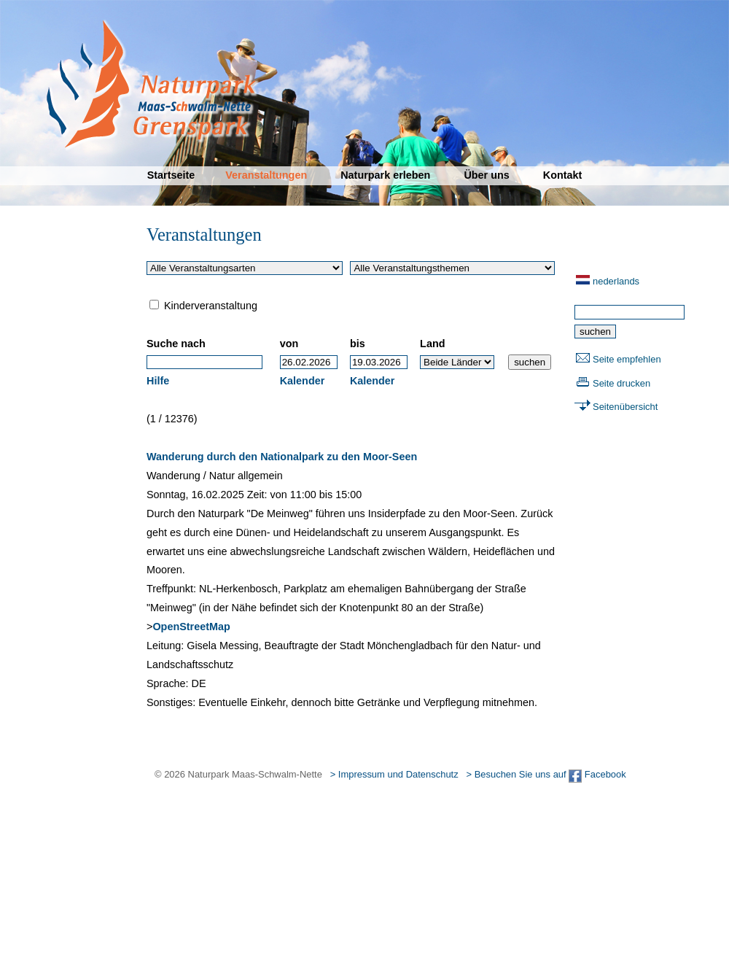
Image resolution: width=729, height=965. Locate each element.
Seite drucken (621, 383)
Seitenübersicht (625, 406)
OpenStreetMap (191, 626)
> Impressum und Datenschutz (394, 774)
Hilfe (158, 381)
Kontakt (562, 175)
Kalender (302, 381)
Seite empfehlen (627, 359)
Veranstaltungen (266, 175)
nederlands (616, 281)
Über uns (486, 175)
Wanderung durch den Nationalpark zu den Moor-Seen (282, 456)
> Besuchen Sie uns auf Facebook (545, 774)
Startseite (171, 175)
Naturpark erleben (385, 175)
